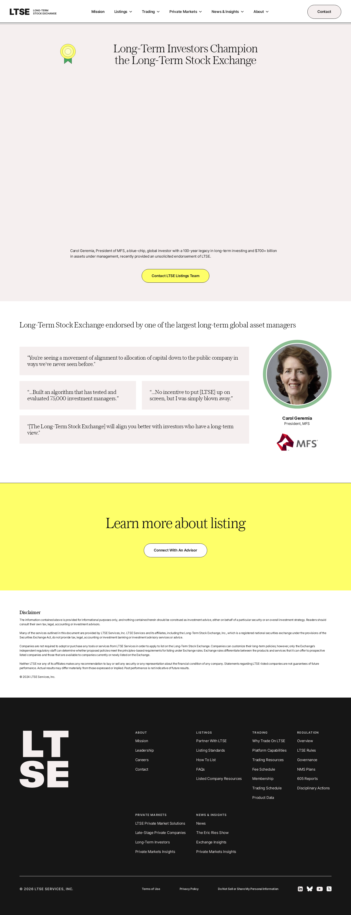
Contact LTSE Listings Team (175, 275)
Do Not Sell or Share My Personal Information (248, 888)
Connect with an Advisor (175, 550)
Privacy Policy (189, 888)
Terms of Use (151, 888)
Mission (98, 11)
